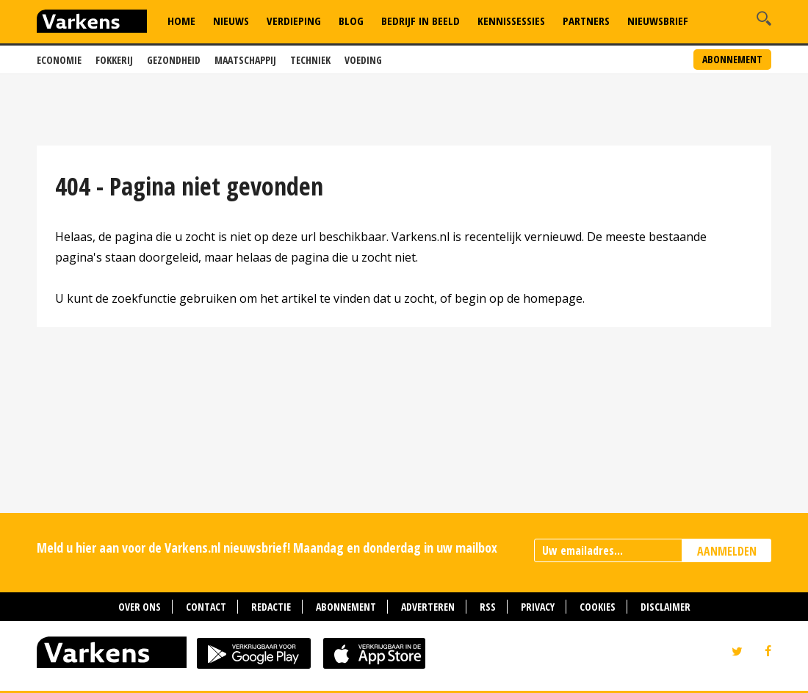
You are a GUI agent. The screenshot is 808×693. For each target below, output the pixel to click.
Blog (351, 20)
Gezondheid (174, 60)
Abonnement (732, 59)
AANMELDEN (727, 551)
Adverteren (428, 607)
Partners (586, 20)
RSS (488, 607)
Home (181, 20)
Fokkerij (114, 60)
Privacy (538, 607)
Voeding (363, 60)
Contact (206, 607)
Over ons (139, 607)
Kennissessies (511, 20)
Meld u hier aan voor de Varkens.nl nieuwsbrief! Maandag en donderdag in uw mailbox (267, 547)
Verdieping (294, 20)
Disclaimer (665, 607)
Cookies (598, 607)
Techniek (310, 60)
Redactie (271, 607)
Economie (59, 60)
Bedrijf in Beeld (420, 20)
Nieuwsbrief (657, 20)
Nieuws (231, 20)
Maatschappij (245, 60)
